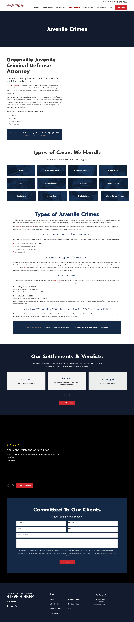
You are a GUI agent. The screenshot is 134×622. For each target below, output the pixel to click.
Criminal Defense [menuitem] (74, 8)
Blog (69, 609)
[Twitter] (16, 606)
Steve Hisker (57, 280)
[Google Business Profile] (12, 606)
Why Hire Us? (54, 604)
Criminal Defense (74, 604)
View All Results (67, 403)
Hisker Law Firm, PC (14, 85)
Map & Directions (99, 604)
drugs (19, 227)
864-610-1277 (120, 2)
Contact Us (121, 8)
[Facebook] (8, 606)
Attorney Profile (73, 599)
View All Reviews (24, 486)
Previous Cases (55, 609)
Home (52, 599)
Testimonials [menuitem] (101, 8)
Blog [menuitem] (110, 8)
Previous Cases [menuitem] (88, 8)
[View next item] (69, 395)
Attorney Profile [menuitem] (47, 8)
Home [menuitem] (36, 8)
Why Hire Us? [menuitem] (60, 8)
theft (32, 227)
